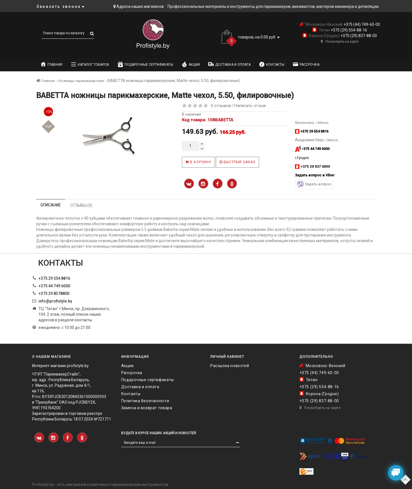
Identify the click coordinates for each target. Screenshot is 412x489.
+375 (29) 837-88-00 (358, 35)
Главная (51, 64)
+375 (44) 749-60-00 (361, 24)
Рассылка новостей (229, 365)
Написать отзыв (250, 105)
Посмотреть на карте (340, 42)
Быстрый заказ (237, 162)
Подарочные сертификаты (145, 64)
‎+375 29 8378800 (53, 293)
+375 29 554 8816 (54, 278)
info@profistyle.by (55, 301)
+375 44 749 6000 (54, 286)
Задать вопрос (314, 184)
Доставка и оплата (229, 64)
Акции (191, 64)
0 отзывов (220, 105)
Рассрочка (306, 64)
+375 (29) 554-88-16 (348, 30)
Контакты (271, 64)
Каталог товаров (90, 64)
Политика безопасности (145, 401)
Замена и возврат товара (146, 408)
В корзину (198, 162)
